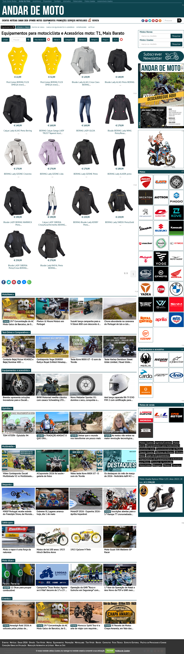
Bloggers (157, 465)
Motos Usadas (146, 442)
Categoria (69, 40)
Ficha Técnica (117, 642)
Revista (95, 20)
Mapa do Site (60, 645)
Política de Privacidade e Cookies (153, 642)
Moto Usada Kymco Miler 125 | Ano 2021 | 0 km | (161, 495)
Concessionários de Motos (169, 449)
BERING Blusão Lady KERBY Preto (85, 223)
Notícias (13, 20)
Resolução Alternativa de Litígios (41, 645)
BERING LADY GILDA (85, 130)
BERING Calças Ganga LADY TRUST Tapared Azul (51, 132)
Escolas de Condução (162, 462)
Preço (105, 40)
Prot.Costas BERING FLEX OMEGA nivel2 (51, 83)
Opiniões (7, 408)
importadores (81, 27)
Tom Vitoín (40, 642)
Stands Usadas (146, 452)
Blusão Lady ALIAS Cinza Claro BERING (85, 83)
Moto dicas (8, 560)
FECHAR (110, 650)
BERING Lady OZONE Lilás (51, 173)
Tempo (94, 40)
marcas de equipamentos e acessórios (60, 27)
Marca (57, 40)
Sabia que (8, 522)
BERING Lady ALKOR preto (120, 173)
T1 (115, 40)
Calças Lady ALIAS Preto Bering (18, 130)
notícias (91, 27)
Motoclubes (81, 20)
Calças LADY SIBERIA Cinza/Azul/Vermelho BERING (51, 223)
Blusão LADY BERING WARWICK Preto (17, 223)
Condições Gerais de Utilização (14, 645)
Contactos (107, 642)
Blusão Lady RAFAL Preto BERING (51, 266)
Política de (122, 650)
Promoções (61, 20)
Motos (39, 20)
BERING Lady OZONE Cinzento (18, 173)
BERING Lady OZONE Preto (86, 173)
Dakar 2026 (23, 20)
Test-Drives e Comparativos (16, 332)
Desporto (7, 484)
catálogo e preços (23, 27)
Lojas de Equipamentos (158, 455)
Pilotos (167, 465)
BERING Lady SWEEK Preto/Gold (119, 222)
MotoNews (8, 294)
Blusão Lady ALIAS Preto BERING (119, 82)
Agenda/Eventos (163, 442)
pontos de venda (38, 27)
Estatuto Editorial (131, 642)
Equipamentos (49, 20)
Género (82, 40)
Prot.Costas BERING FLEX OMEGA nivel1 (17, 83)
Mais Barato (40, 40)
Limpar (5, 40)
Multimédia (8, 446)
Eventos (5, 20)
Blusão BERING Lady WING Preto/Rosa (120, 132)
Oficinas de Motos (164, 452)
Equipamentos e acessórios (16, 370)
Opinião (32, 20)
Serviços (71, 20)
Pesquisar (176, 36)
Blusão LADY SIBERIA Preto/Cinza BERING (17, 266)
